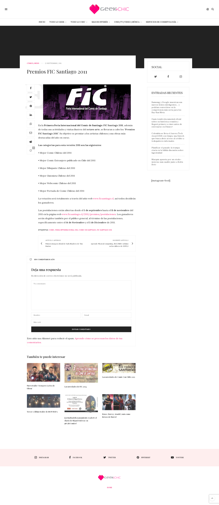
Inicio (42, 22)
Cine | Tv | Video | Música (127, 22)
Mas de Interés (100, 22)
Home (109, 487)
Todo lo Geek (56, 22)
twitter (109, 457)
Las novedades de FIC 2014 (75, 387)
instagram (41, 457)
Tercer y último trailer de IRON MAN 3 (42, 412)
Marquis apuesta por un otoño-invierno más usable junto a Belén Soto (167, 162)
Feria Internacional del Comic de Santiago (75, 230)
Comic (51, 230)
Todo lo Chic (78, 22)
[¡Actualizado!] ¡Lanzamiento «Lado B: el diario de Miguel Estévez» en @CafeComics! (80, 421)
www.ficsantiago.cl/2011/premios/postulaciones (89, 214)
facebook (75, 457)
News (36, 63)
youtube (177, 457)
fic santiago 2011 (104, 230)
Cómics (30, 63)
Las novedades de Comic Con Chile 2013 (118, 377)
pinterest (143, 457)
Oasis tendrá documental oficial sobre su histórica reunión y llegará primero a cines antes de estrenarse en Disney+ (167, 123)
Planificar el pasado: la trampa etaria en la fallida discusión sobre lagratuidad (168, 150)
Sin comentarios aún (42, 259)
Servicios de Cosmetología (161, 22)
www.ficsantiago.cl (103, 198)
